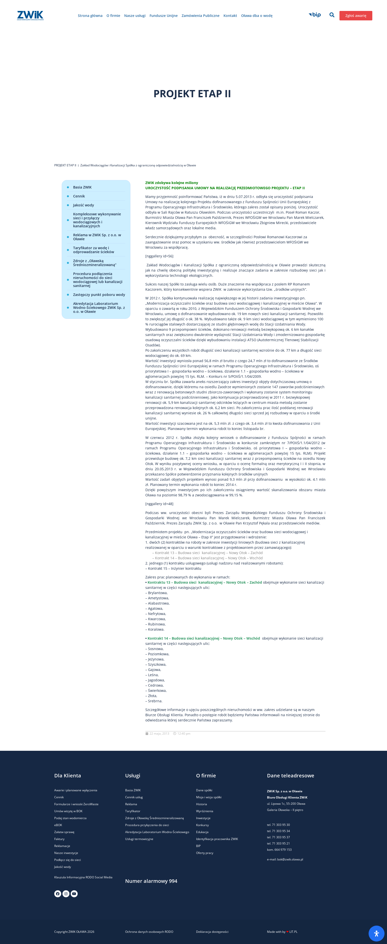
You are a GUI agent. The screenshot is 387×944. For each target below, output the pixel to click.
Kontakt (230, 15)
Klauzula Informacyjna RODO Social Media (83, 877)
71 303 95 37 (281, 837)
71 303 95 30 (281, 825)
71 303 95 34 (281, 831)
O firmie (113, 15)
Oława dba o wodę (257, 15)
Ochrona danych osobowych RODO (149, 932)
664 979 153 (283, 850)
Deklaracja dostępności (212, 932)
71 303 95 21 (280, 843)
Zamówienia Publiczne (201, 15)
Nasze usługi (135, 15)
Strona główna (90, 15)
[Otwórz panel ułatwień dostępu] (377, 934)
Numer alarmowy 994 (151, 881)
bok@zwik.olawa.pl (290, 859)
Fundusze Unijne (164, 15)
